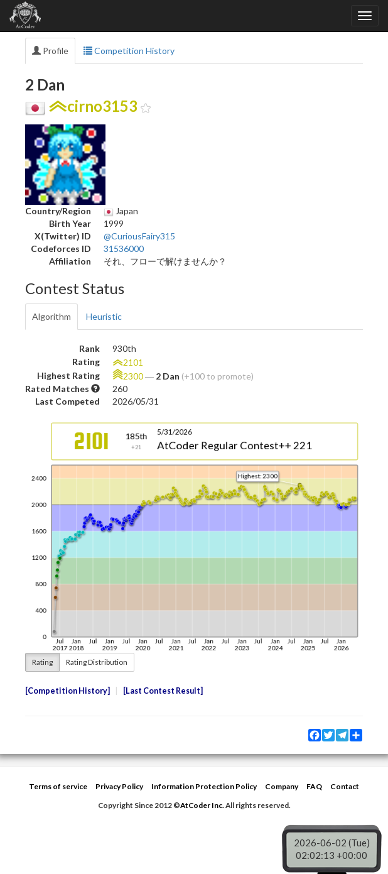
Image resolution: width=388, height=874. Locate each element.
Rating (42, 662)
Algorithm (51, 316)
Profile (50, 50)
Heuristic (104, 316)
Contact (344, 786)
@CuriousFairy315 (139, 236)
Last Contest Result (163, 691)
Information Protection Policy (204, 786)
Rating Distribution (96, 662)
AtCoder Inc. (202, 805)
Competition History (129, 50)
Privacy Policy (119, 786)
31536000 (124, 248)
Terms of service (58, 786)
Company (281, 786)
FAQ (314, 786)
